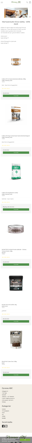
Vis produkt (16, 95)
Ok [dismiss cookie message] (25, 439)
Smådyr (3, 416)
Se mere (4, 418)
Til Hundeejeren (5, 411)
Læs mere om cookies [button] (12, 441)
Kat (3, 414)
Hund (3, 412)
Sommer (4, 409)
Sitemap (4, 402)
